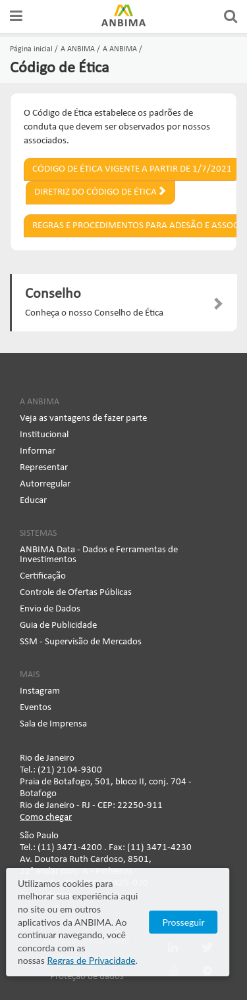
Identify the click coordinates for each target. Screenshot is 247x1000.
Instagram (40, 691)
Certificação (43, 576)
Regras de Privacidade (102, 960)
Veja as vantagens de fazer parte (83, 418)
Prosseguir (195, 928)
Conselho (53, 294)
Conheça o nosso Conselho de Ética (94, 313)
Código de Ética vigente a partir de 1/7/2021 (132, 169)
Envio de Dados (50, 609)
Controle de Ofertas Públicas (76, 593)
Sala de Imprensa (53, 724)
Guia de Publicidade (58, 626)
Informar (37, 451)
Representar (44, 468)
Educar (33, 501)
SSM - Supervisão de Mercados (81, 642)
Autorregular (45, 484)
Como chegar (46, 817)
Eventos (35, 708)
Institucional (44, 435)
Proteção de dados (87, 977)
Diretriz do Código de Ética (100, 191)
